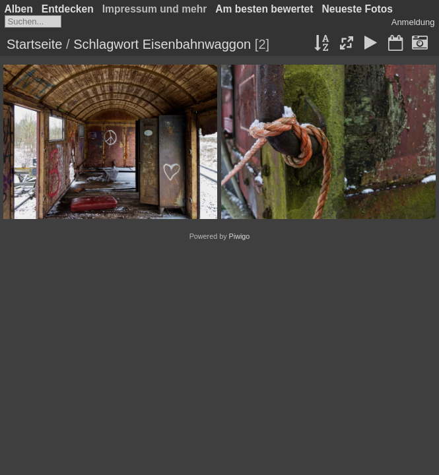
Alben (19, 9)
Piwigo (239, 236)
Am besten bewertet (264, 9)
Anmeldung (413, 22)
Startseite (34, 44)
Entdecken (68, 9)
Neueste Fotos (356, 9)
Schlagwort (106, 44)
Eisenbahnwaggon (197, 44)
